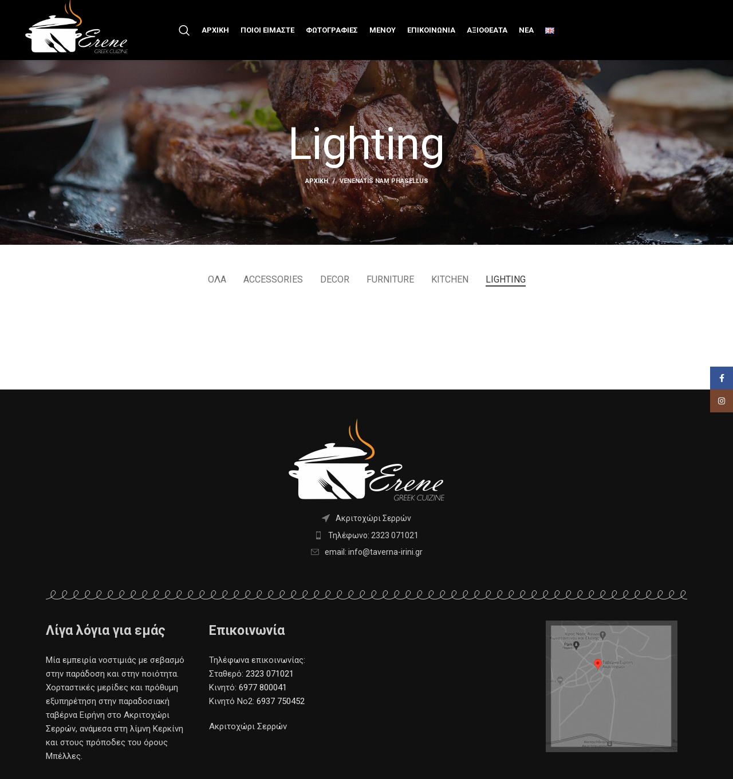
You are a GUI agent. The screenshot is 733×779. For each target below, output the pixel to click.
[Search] (184, 30)
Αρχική (316, 181)
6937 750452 (281, 701)
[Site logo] (76, 25)
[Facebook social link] (721, 401)
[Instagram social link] (721, 423)
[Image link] (611, 685)
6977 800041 (262, 687)
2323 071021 (270, 674)
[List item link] (366, 535)
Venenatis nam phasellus (384, 181)
